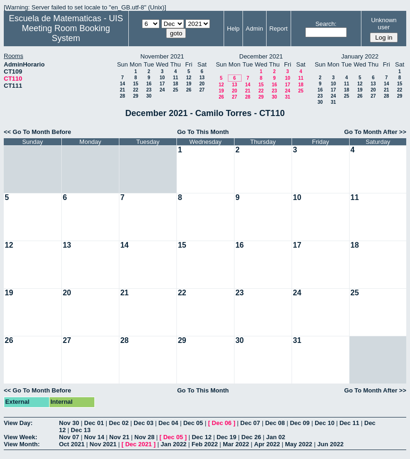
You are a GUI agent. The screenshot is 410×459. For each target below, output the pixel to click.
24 (162, 89)
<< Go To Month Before (37, 131)
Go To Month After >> (375, 131)
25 (175, 89)
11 (175, 77)
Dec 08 (275, 422)
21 (122, 89)
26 (188, 89)
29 (135, 96)
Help (233, 28)
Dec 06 (222, 422)
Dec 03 (143, 422)
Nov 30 (69, 422)
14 (122, 83)
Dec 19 (226, 437)
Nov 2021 (103, 444)
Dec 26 (251, 437)
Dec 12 (201, 437)
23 (148, 89)
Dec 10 (325, 422)
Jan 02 (275, 437)
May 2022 (298, 444)
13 (201, 77)
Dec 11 (349, 422)
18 (175, 83)
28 (122, 96)
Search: (325, 23)
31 (287, 97)
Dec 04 (168, 422)
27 (201, 89)
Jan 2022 (173, 444)
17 (162, 83)
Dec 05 (193, 422)
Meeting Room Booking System (66, 33)
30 (148, 96)
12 (188, 77)
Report (278, 28)
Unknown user (383, 24)
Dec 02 (119, 422)
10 (162, 77)
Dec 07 (250, 422)
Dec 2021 (138, 444)
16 (148, 83)
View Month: (22, 444)
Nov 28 (144, 437)
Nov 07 (69, 437)
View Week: (20, 437)
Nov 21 (119, 437)
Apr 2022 (267, 444)
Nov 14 (94, 437)
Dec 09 (300, 422)
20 (201, 83)
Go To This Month (203, 131)
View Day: (18, 422)
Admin (254, 28)
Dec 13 (81, 430)
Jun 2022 (330, 444)
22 (135, 89)
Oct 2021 (71, 444)
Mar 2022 (236, 444)
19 (188, 83)
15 (135, 83)
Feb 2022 (205, 444)
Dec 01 (94, 422)
